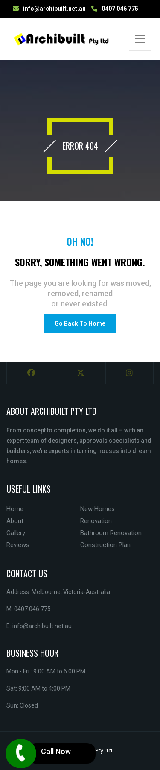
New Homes (97, 509)
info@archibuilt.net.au (54, 8)
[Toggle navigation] (140, 39)
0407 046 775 (120, 8)
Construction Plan (105, 545)
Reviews (17, 545)
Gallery (15, 533)
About (14, 521)
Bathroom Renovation (111, 533)
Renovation (96, 521)
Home (14, 509)
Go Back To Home (80, 323)
